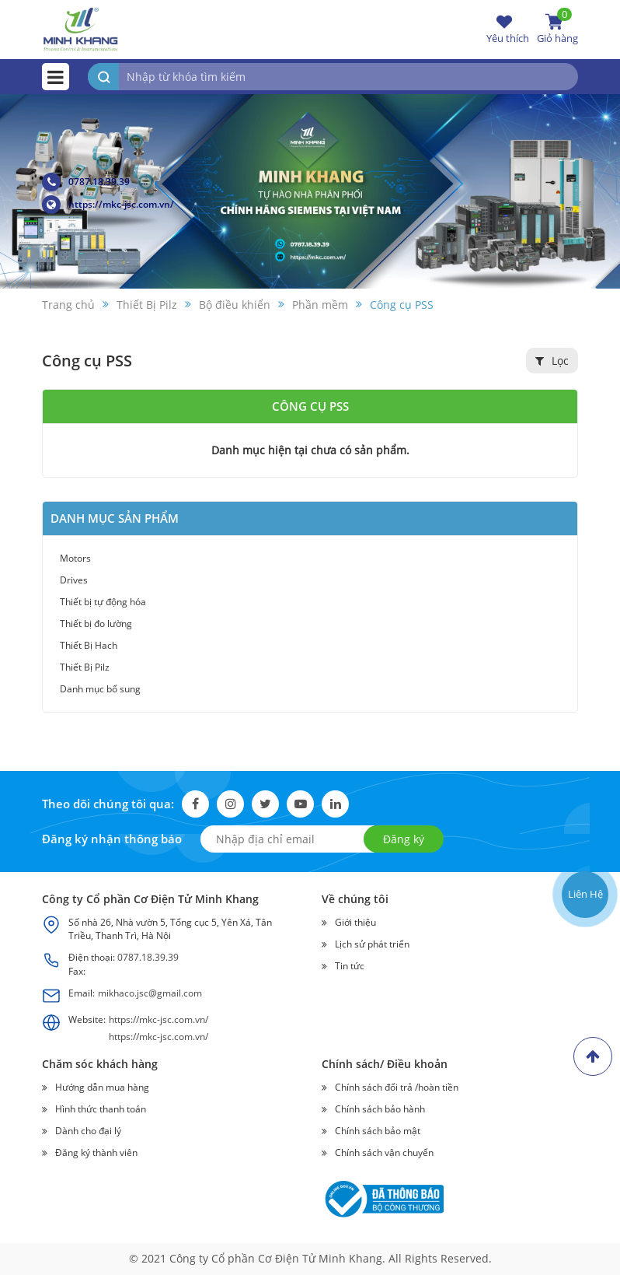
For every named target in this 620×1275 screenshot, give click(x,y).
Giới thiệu (355, 922)
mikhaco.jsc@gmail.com (150, 993)
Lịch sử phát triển (372, 944)
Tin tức (349, 965)
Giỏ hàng (557, 28)
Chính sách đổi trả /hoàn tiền (396, 1087)
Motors (75, 558)
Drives (74, 580)
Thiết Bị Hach (88, 645)
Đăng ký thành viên (96, 1152)
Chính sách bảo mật (377, 1130)
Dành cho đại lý (88, 1130)
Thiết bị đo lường (96, 623)
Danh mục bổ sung (100, 688)
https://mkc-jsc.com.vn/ (108, 204)
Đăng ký (403, 839)
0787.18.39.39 (86, 182)
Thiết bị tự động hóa (103, 601)
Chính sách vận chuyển (384, 1152)
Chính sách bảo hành (380, 1109)
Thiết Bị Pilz (85, 667)
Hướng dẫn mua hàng (102, 1087)
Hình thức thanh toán (100, 1109)
